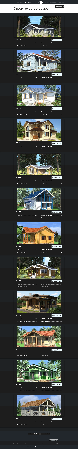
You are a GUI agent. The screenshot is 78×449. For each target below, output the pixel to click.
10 (41, 433)
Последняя (48, 433)
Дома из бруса (12, 443)
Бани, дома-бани (43, 443)
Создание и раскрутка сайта (52, 446)
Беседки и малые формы (54, 443)
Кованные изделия (65, 443)
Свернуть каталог (53, 440)
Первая (29, 433)
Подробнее (56, 40)
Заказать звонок (60, 6)
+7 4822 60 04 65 (30, 446)
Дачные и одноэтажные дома (31, 443)
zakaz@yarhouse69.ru (40, 446)
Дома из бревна (20, 443)
